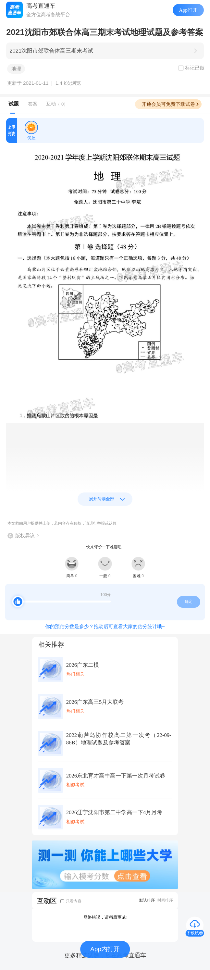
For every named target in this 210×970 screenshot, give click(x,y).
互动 (57, 103)
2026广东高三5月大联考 (95, 702)
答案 (33, 103)
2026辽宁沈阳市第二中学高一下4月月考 (114, 812)
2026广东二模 (82, 665)
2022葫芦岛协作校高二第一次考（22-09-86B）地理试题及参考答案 (118, 739)
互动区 (46, 900)
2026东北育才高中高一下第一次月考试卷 (115, 776)
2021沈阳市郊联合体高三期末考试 (51, 51)
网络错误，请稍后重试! (105, 917)
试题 (13, 103)
